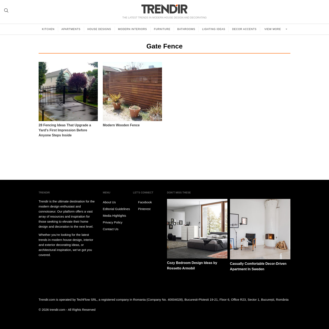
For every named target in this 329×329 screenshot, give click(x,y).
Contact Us (110, 229)
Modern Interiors (132, 29)
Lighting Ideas (213, 29)
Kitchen (48, 29)
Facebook (142, 202)
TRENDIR (164, 9)
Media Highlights (114, 215)
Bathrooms (186, 29)
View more (273, 29)
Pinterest (141, 209)
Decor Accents (244, 29)
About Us (109, 202)
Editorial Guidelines (116, 209)
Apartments (71, 29)
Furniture (162, 29)
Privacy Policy (112, 222)
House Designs (99, 29)
